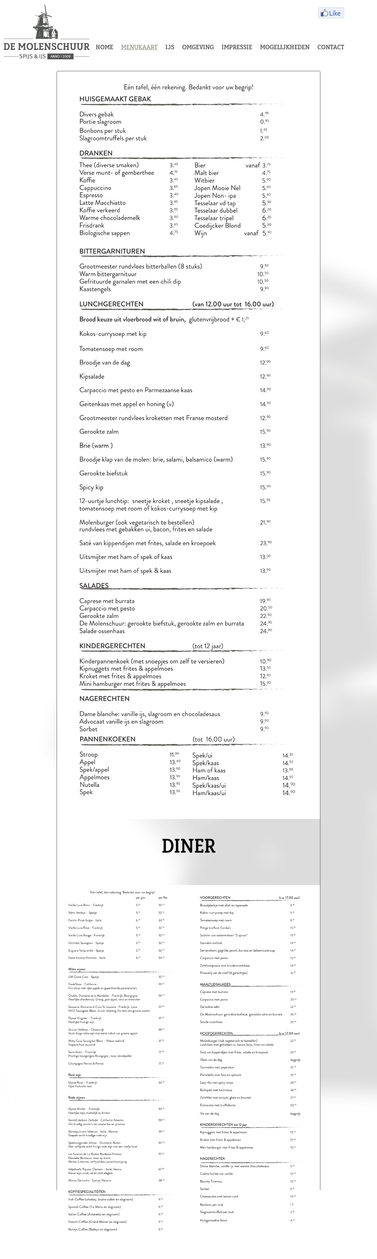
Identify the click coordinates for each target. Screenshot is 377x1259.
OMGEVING (198, 48)
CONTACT (330, 48)
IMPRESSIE (237, 48)
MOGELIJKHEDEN (285, 48)
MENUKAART (139, 48)
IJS (169, 48)
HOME (104, 48)
